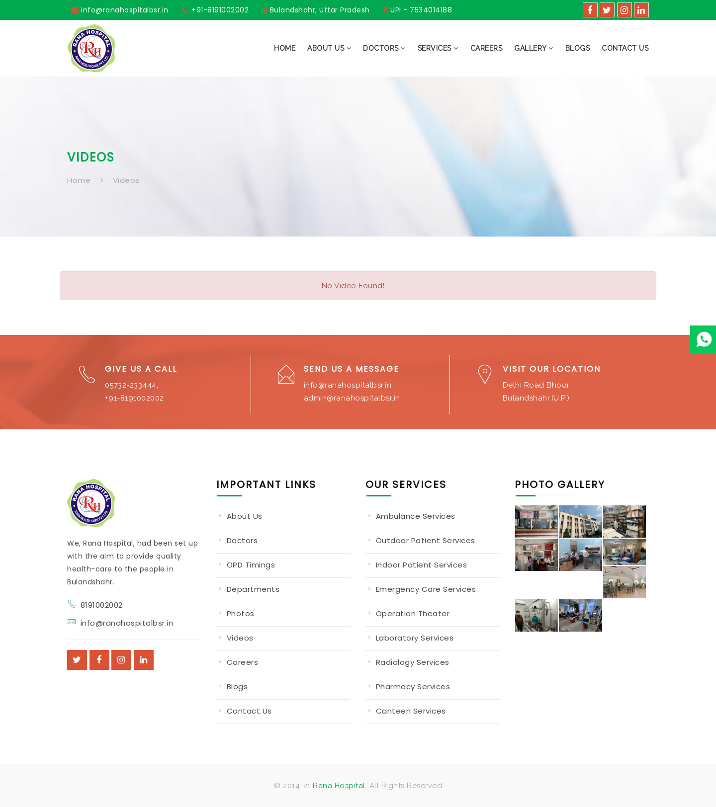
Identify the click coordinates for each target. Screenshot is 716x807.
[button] (323, 48)
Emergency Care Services (426, 589)
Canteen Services (411, 711)
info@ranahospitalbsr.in (127, 623)
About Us (245, 516)
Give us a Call (141, 369)
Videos (126, 180)
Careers (243, 662)
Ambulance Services (415, 516)
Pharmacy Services (413, 686)
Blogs (237, 686)
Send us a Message (351, 369)
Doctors (242, 540)
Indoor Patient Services (421, 565)
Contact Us (249, 711)
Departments (253, 589)
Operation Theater (413, 613)
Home (78, 180)
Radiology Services (412, 662)
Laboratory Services (415, 638)
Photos (241, 613)
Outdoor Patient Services (425, 540)
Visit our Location (552, 369)
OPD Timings (251, 565)
